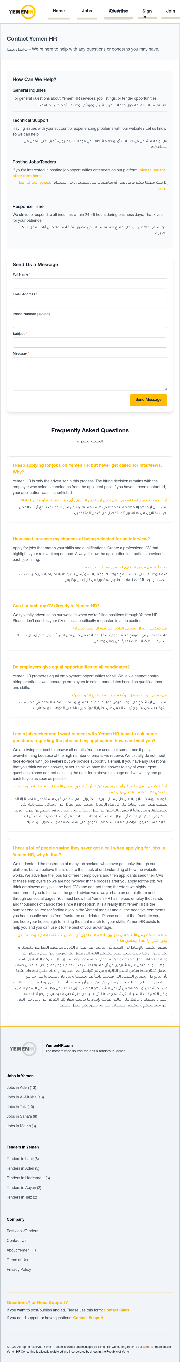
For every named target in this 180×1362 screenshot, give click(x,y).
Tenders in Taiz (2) (22, 1198)
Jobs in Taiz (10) (20, 1107)
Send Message (148, 400)
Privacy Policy (19, 1270)
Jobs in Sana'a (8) (22, 1117)
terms (146, 1347)
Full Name (21, 275)
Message (21, 354)
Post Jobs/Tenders (22, 1231)
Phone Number (31, 314)
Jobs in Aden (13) (21, 1088)
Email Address (25, 294)
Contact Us (16, 1241)
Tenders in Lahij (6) (23, 1159)
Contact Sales (116, 1311)
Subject (20, 334)
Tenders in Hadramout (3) (28, 1178)
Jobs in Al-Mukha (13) (25, 1098)
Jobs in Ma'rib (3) (21, 1127)
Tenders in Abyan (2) (24, 1188)
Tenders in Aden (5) (23, 1169)
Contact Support (88, 1318)
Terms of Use (18, 1260)
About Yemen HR (21, 1251)
